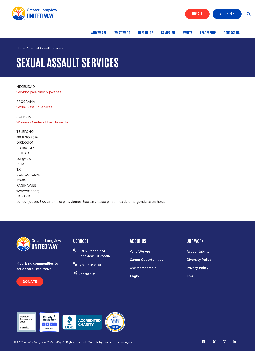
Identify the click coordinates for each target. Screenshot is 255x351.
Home (20, 47)
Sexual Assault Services (34, 106)
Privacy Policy (197, 267)
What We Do (122, 32)
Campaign (168, 32)
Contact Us (232, 32)
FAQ (190, 276)
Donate (197, 13)
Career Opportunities (146, 259)
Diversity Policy (199, 259)
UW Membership (143, 267)
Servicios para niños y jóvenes (38, 91)
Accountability (198, 251)
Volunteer (227, 13)
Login (134, 276)
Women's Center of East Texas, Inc (42, 122)
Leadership (208, 32)
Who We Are (99, 32)
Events (187, 32)
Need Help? (145, 32)
